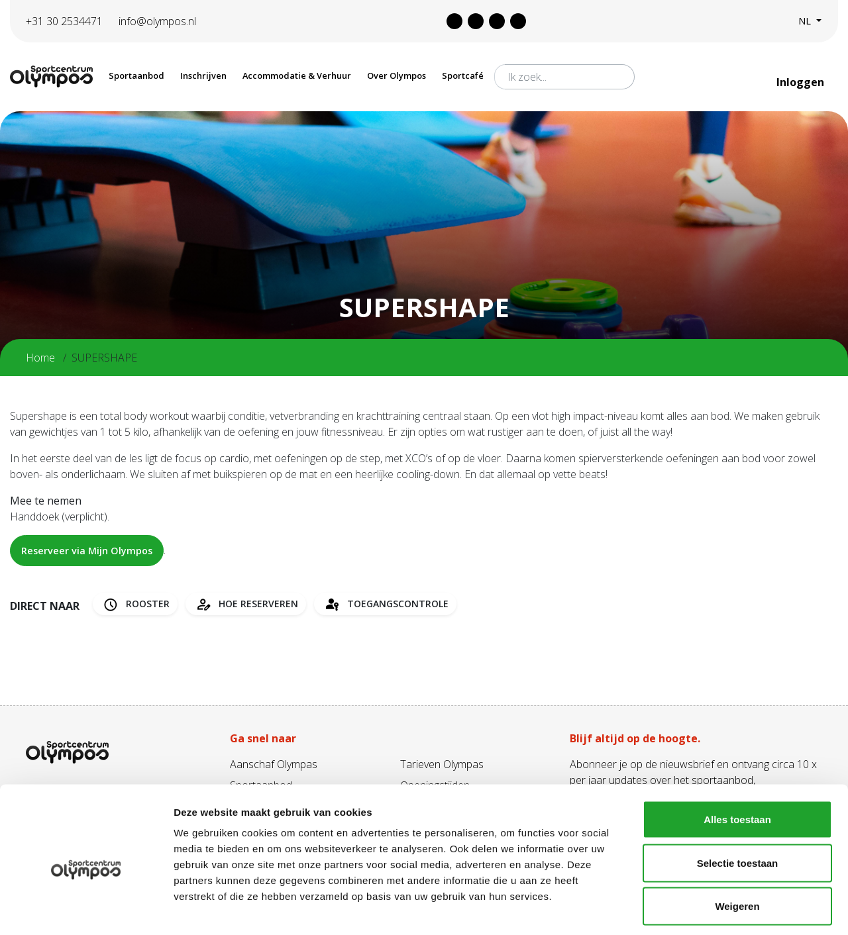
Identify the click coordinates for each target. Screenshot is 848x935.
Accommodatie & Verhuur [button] (296, 75)
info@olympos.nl (157, 21)
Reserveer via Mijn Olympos (86, 550)
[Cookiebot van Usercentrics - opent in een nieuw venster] (86, 909)
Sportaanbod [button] (136, 75)
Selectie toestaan (737, 805)
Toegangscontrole (385, 604)
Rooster (135, 604)
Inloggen (801, 82)
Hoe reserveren (245, 604)
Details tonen (715, 908)
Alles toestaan (737, 761)
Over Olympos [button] (396, 75)
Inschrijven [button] (203, 75)
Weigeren (737, 848)
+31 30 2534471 (64, 21)
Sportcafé (463, 75)
